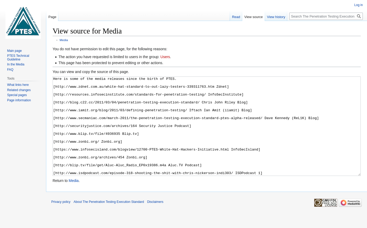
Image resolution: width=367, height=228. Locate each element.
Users (165, 57)
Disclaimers (155, 221)
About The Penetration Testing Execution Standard (109, 221)
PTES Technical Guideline (18, 57)
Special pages (17, 95)
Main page (14, 51)
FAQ (10, 69)
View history (276, 17)
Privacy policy (60, 221)
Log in (358, 5)
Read (236, 17)
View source (253, 17)
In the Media (15, 64)
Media (64, 40)
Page (52, 17)
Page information (19, 100)
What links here (18, 85)
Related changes (19, 90)
